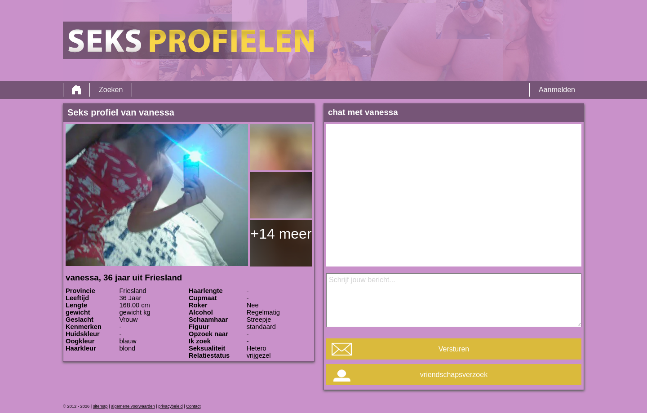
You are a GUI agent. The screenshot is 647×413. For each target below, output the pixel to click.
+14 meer (280, 234)
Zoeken (111, 89)
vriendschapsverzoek (453, 374)
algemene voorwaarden (133, 406)
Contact (193, 406)
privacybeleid (170, 406)
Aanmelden (557, 89)
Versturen (454, 349)
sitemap (100, 406)
